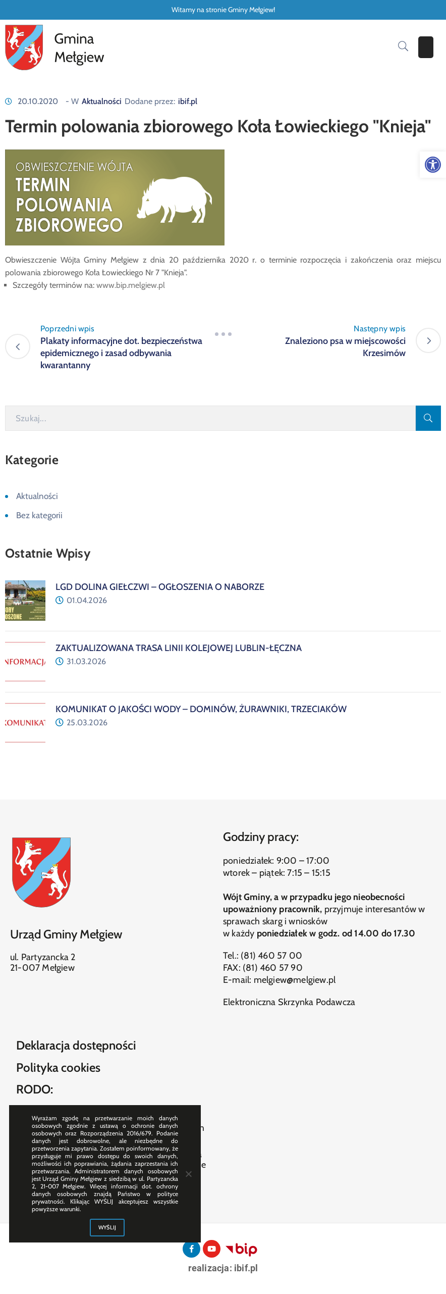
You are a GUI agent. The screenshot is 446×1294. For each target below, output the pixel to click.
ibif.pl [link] (187, 101)
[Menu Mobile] (425, 47)
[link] (433, 165)
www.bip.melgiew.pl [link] (130, 285)
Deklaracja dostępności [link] (76, 1045)
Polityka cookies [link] (58, 1067)
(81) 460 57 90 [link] (273, 967)
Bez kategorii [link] (39, 515)
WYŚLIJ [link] (107, 1227)
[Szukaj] (210, 418)
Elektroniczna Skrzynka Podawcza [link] (289, 1002)
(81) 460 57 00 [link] (271, 955)
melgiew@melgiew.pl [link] (295, 979)
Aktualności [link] (102, 101)
